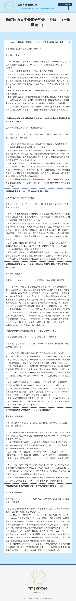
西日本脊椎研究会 (27, 4)
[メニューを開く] (70, 8)
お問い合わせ (65, 5)
